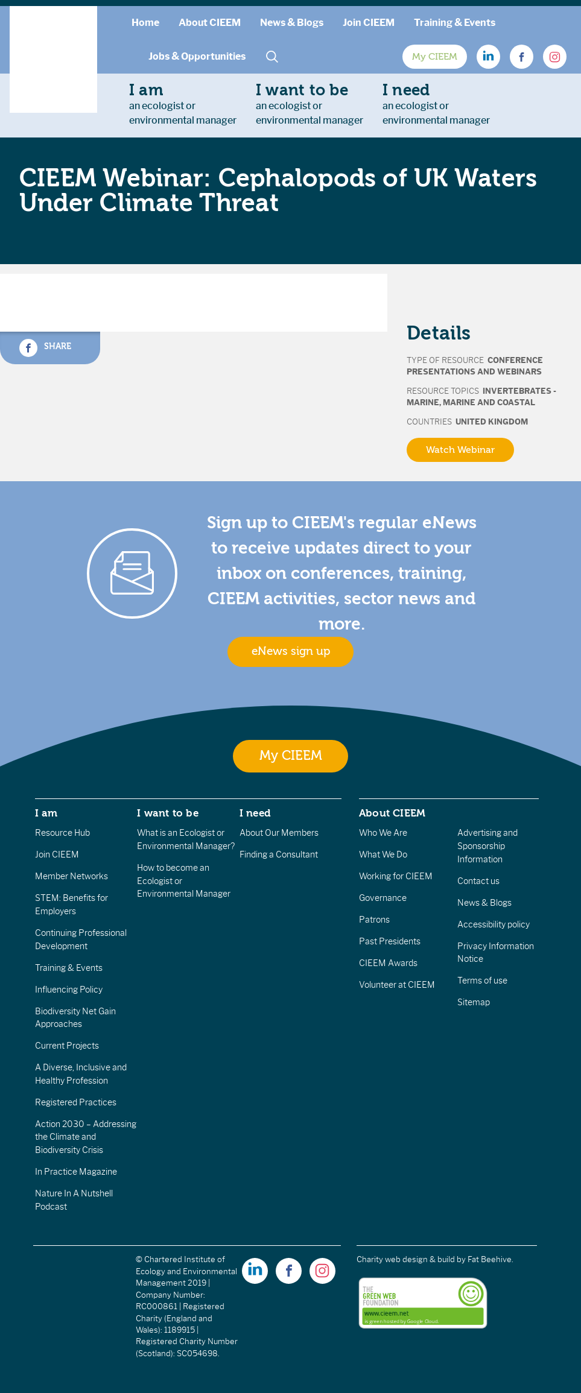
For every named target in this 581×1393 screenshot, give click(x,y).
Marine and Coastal (489, 402)
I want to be (167, 813)
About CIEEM (210, 22)
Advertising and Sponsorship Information (487, 845)
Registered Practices (75, 1102)
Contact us (478, 881)
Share (45, 348)
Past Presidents (390, 941)
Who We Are (383, 832)
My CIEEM (434, 56)
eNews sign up (291, 651)
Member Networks (71, 876)
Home (145, 22)
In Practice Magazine (76, 1171)
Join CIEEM (369, 22)
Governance (383, 897)
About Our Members (279, 832)
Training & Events (454, 22)
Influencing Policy (69, 989)
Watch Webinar (460, 449)
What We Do (383, 854)
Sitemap (473, 1002)
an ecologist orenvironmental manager (183, 103)
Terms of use (482, 980)
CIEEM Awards (388, 963)
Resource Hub (62, 832)
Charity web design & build (406, 1259)
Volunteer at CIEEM (397, 984)
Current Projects (67, 1045)
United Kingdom (492, 421)
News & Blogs (291, 22)
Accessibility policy (493, 924)
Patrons (374, 919)
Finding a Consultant (279, 854)
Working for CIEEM (396, 876)
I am (46, 813)
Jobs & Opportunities (197, 56)
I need (255, 813)
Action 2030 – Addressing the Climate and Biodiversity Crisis (85, 1137)
